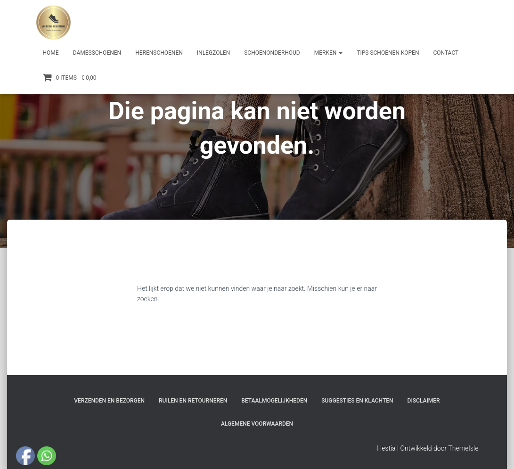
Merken (328, 52)
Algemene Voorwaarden (257, 423)
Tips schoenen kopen (388, 52)
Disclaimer (424, 400)
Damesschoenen (97, 52)
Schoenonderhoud (272, 52)
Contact (445, 52)
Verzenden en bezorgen (109, 400)
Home (51, 52)
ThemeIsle (463, 448)
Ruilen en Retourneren (193, 400)
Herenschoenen (159, 52)
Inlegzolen (213, 52)
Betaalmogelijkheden (274, 400)
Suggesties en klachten (357, 400)
